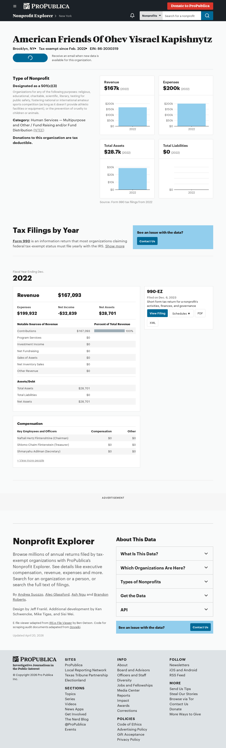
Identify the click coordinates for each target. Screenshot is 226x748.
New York (65, 16)
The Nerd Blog (77, 719)
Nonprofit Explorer (33, 15)
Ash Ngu (79, 594)
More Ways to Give (185, 714)
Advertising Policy (132, 729)
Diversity (124, 680)
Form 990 (21, 240)
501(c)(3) (49, 85)
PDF (200, 313)
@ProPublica (75, 724)
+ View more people (30, 460)
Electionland (75, 680)
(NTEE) (38, 130)
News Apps (74, 709)
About (122, 664)
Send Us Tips (180, 688)
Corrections (127, 710)
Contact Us (147, 241)
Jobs (121, 685)
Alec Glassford (57, 594)
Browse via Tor (182, 698)
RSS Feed (177, 675)
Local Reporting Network (85, 670)
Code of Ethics (129, 724)
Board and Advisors (133, 670)
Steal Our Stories (184, 693)
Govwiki (75, 627)
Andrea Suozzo (30, 594)
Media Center (128, 690)
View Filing (157, 313)
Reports (123, 695)
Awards (123, 705)
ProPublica (74, 664)
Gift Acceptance (130, 734)
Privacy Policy (128, 739)
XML (153, 323)
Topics (70, 693)
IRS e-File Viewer (60, 623)
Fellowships (143, 685)
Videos (70, 703)
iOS (172, 670)
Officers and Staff (131, 675)
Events (70, 729)
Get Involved (75, 714)
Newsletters (179, 664)
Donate (176, 709)
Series (70, 698)
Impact (123, 700)
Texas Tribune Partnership (86, 675)
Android (190, 670)
